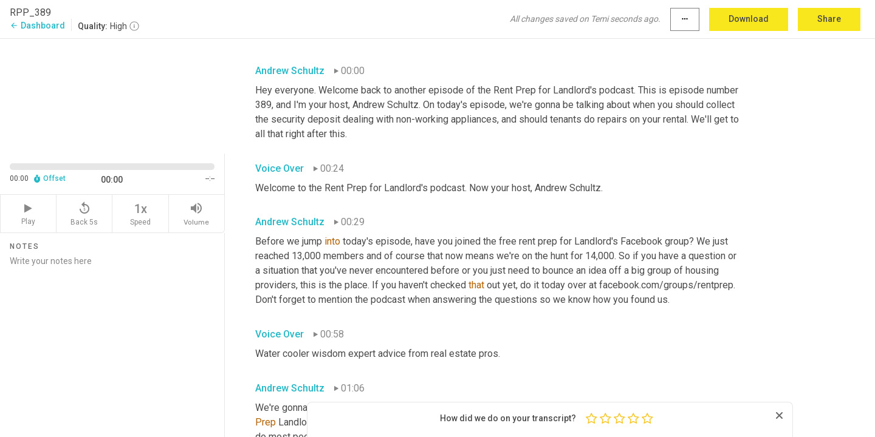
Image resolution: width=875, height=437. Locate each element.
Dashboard (37, 25)
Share (829, 19)
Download (749, 19)
